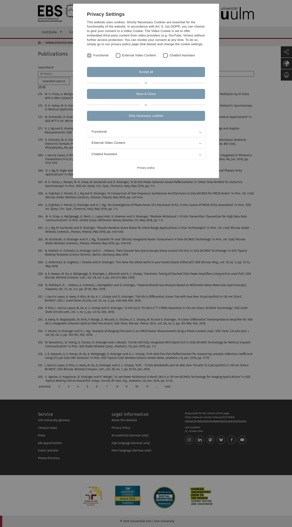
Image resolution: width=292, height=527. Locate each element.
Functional (100, 55)
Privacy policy (146, 167)
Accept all (146, 72)
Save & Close (146, 94)
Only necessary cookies (146, 116)
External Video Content (139, 55)
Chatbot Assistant (182, 55)
